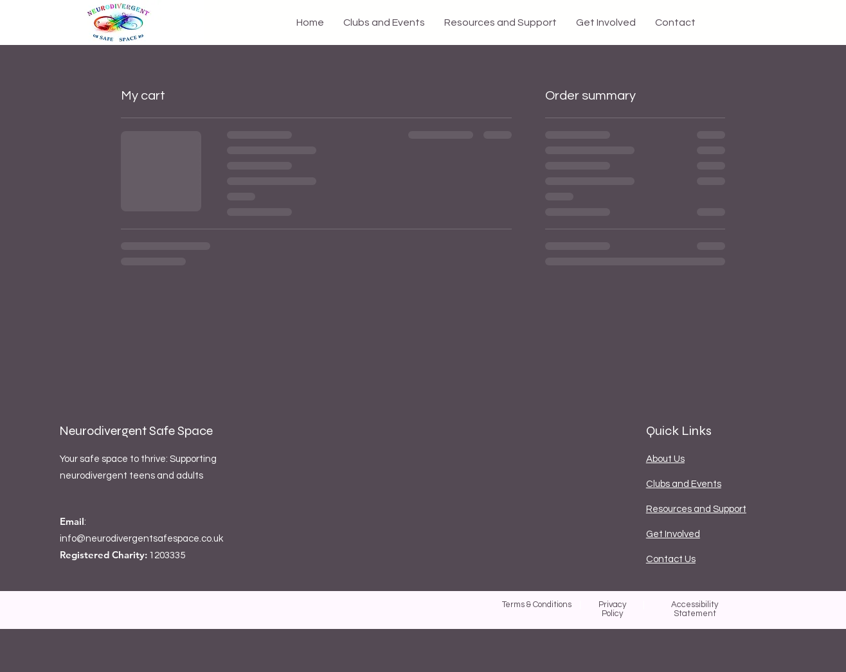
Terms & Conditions (537, 604)
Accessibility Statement (694, 609)
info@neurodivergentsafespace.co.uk (141, 539)
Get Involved (673, 534)
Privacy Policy (612, 609)
